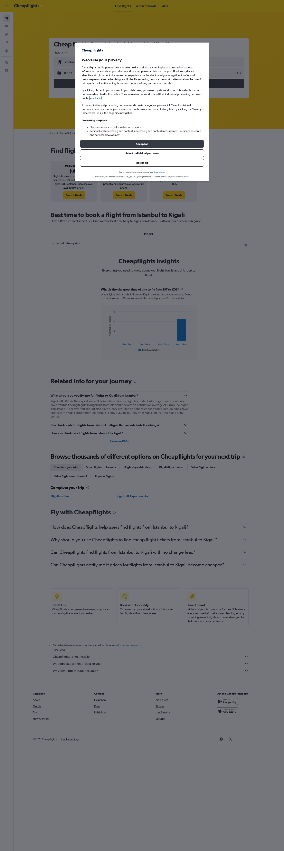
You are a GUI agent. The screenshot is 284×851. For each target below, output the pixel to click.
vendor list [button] (96, 98)
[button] (142, 144)
